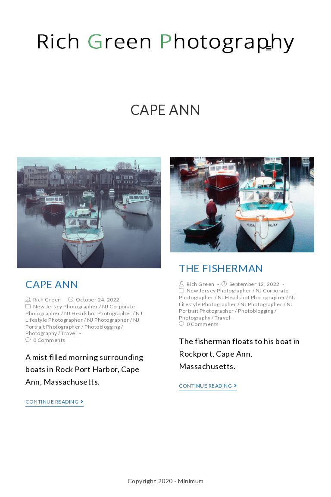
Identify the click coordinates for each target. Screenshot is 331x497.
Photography (41, 333)
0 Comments (49, 340)
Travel (69, 333)
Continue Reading (54, 402)
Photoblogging (102, 326)
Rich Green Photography (90, 48)
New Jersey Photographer (65, 306)
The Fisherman (221, 268)
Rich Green (47, 299)
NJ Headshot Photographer (98, 313)
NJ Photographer (108, 320)
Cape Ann (51, 284)
